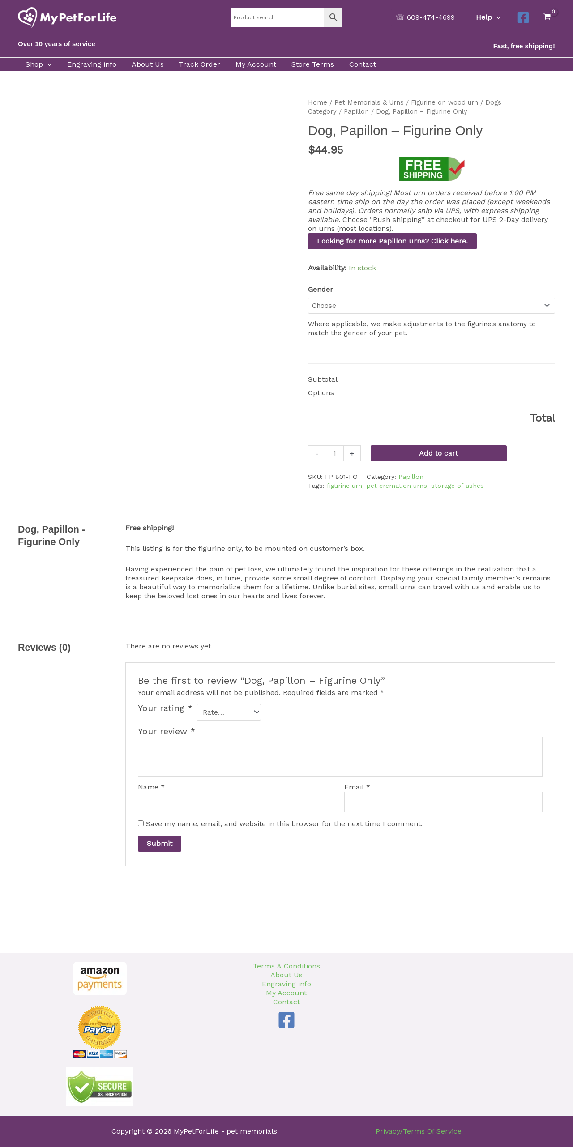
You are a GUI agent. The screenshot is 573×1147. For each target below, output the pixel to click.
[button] (426, 17)
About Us (286, 975)
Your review (166, 731)
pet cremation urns (396, 485)
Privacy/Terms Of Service (419, 1131)
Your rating (165, 708)
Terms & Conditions (286, 966)
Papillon (356, 111)
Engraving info (286, 984)
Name (151, 787)
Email (357, 787)
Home (317, 102)
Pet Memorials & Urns (369, 102)
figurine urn (344, 485)
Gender (320, 289)
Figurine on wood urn (444, 102)
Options (321, 392)
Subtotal (323, 379)
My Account (286, 993)
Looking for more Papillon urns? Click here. (392, 241)
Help (488, 17)
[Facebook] (523, 17)
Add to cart (438, 453)
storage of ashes (457, 485)
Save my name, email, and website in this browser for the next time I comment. (284, 823)
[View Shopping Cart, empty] (547, 17)
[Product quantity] (334, 453)
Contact (286, 1002)
